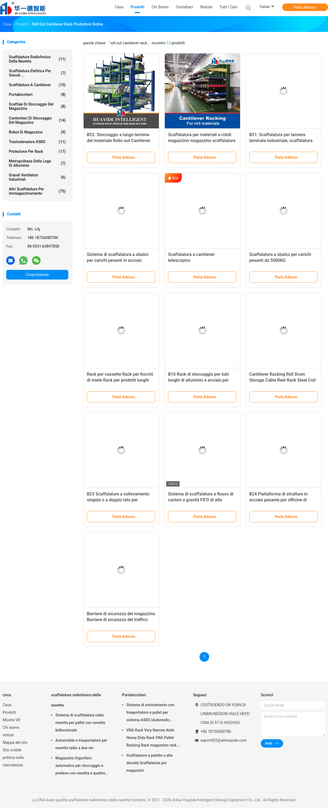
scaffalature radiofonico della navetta (37, 59)
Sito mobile (12, 750)
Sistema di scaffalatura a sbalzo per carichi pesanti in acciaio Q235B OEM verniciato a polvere (118, 260)
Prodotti (9, 712)
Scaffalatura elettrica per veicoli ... (37, 73)
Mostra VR (11, 720)
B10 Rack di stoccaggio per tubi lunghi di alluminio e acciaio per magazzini (198, 380)
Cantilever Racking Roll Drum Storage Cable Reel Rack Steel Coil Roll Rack (282, 380)
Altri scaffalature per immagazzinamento (37, 191)
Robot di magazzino (37, 132)
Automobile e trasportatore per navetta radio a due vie (81, 744)
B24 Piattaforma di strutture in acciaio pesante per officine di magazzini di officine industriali (279, 499)
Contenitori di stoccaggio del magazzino (37, 120)
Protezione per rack (37, 151)
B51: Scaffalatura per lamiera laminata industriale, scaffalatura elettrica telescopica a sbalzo (280, 140)
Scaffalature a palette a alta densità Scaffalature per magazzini (149, 763)
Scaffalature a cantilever (37, 85)
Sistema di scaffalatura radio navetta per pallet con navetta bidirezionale (80, 722)
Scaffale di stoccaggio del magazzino (37, 106)
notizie (8, 735)
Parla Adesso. (305, 7)
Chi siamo (11, 727)
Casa (7, 705)
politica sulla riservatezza (13, 761)
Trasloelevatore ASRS (37, 141)
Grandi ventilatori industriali (37, 177)
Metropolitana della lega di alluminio (37, 163)
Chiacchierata (37, 275)
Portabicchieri (37, 94)
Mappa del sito (15, 742)
